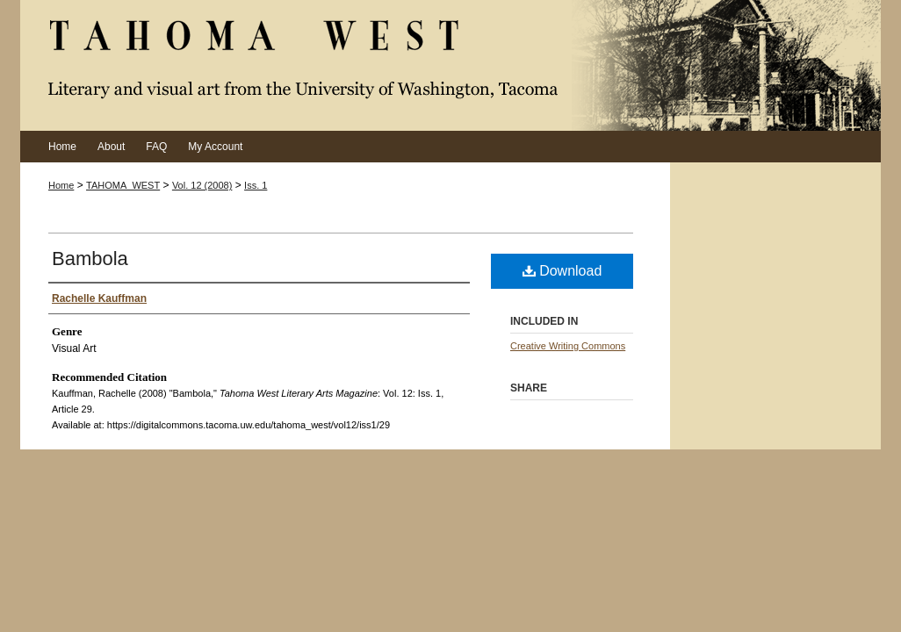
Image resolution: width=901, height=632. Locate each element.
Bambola (90, 258)
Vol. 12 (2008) (202, 185)
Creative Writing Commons (567, 346)
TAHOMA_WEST (123, 185)
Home (61, 185)
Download (562, 270)
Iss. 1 (255, 185)
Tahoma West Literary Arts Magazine (450, 65)
